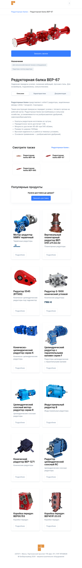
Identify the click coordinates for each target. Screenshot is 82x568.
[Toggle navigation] (69, 3)
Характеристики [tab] (39, 93)
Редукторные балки (19, 12)
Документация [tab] (60, 93)
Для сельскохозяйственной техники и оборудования (29, 65)
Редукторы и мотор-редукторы (22, 69)
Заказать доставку (41, 198)
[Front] (17, 3)
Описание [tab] (20, 93)
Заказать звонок (41, 53)
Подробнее (20, 255)
